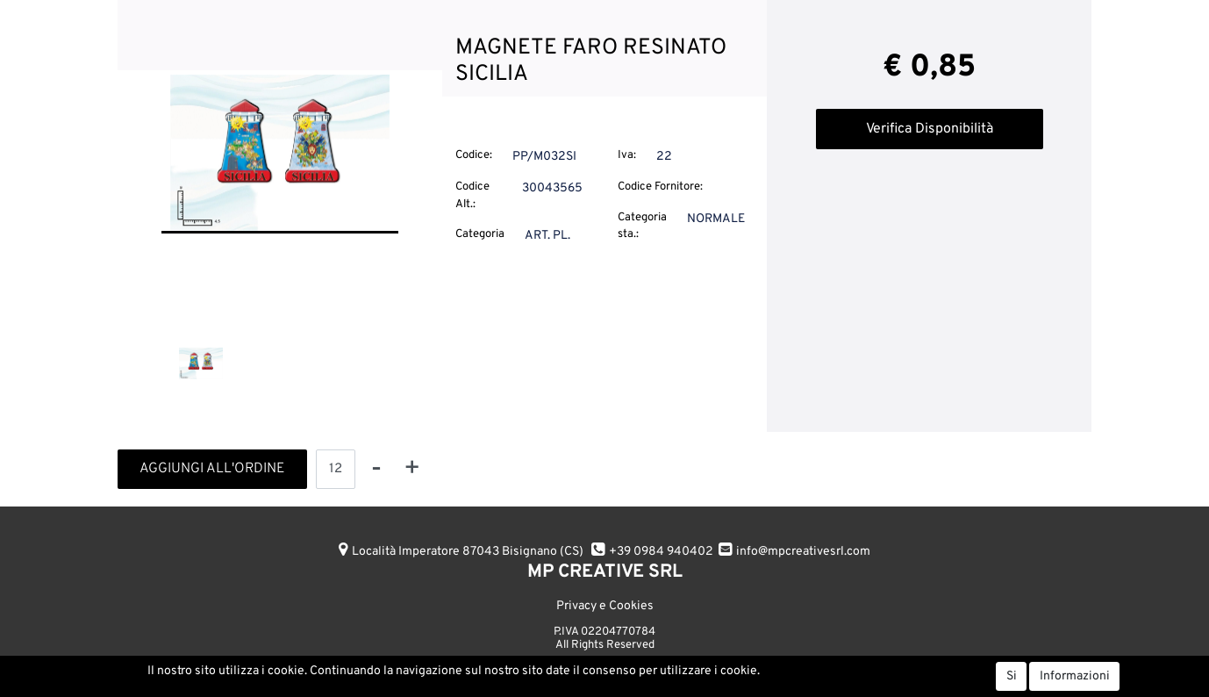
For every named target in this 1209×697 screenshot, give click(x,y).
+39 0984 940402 (661, 551)
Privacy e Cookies (605, 606)
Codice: (473, 155)
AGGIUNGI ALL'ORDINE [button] (212, 469)
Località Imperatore (467, 551)
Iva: (627, 155)
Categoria (479, 234)
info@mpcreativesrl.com (803, 551)
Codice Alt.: (472, 196)
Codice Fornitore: (660, 187)
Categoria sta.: (642, 226)
